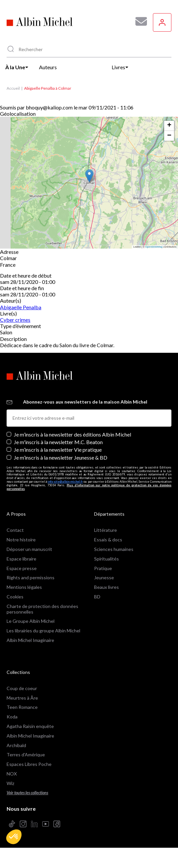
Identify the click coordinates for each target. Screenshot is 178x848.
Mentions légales (24, 587)
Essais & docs (108, 539)
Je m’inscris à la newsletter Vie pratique (58, 449)
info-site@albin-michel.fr (65, 481)
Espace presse (22, 568)
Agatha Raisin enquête (30, 726)
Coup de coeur (22, 688)
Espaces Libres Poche (29, 764)
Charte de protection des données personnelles (42, 609)
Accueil (13, 88)
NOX (12, 773)
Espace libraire (21, 558)
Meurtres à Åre (22, 698)
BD (97, 596)
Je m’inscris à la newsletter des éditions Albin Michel (72, 434)
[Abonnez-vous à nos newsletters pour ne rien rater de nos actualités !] (138, 21)
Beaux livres (106, 587)
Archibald (16, 745)
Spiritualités (106, 558)
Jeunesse (104, 577)
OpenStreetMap (154, 246)
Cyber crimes (15, 320)
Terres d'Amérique (26, 754)
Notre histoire (21, 539)
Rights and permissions (30, 577)
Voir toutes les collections (27, 792)
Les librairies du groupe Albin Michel (43, 630)
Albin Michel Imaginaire (30, 640)
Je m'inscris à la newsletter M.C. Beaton (58, 442)
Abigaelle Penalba (20, 307)
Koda (12, 716)
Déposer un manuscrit (29, 549)
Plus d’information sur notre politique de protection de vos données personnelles (89, 487)
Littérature (105, 530)
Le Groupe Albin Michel (30, 621)
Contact (15, 530)
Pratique (103, 568)
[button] (14, 837)
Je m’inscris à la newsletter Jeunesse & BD (60, 457)
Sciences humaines (113, 549)
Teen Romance (22, 707)
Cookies (15, 596)
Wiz (10, 783)
